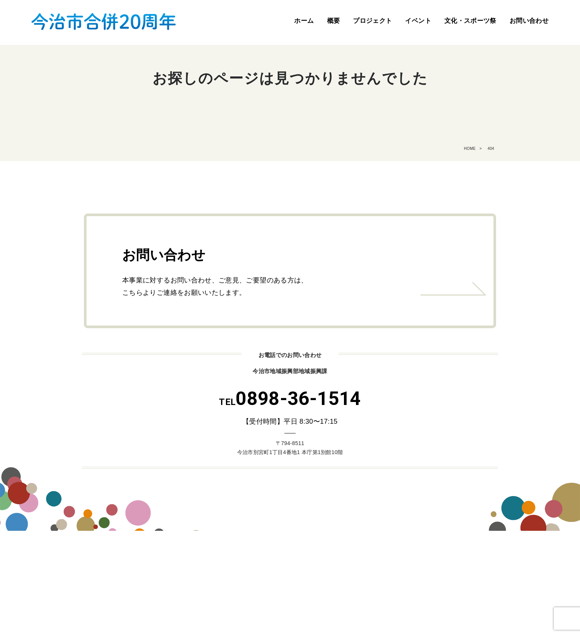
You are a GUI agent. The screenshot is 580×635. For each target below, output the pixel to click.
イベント (418, 20)
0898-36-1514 (290, 398)
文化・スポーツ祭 (470, 20)
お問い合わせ (529, 20)
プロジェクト (372, 20)
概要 (333, 20)
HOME (469, 148)
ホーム (304, 20)
